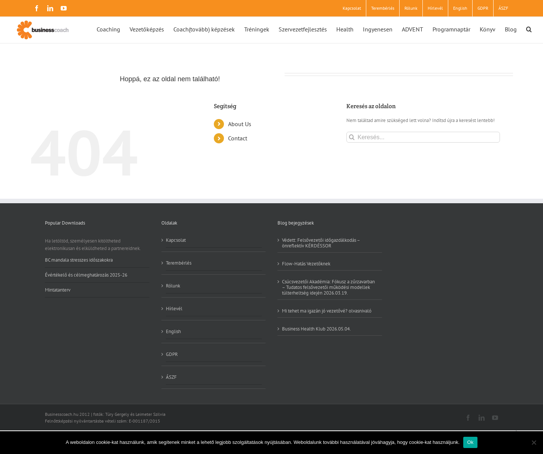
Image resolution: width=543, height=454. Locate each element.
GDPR (172, 354)
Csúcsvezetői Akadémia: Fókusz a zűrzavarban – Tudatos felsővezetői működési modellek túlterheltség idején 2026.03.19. (328, 287)
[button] (529, 28)
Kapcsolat (176, 240)
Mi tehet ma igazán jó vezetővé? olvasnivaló (326, 311)
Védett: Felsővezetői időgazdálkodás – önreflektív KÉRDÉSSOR (321, 243)
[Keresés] (351, 137)
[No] (533, 442)
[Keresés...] (423, 137)
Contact (237, 138)
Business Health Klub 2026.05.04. (316, 329)
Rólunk (173, 286)
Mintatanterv (57, 290)
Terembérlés (178, 263)
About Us (239, 124)
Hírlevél (174, 308)
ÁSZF (171, 377)
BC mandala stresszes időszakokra (79, 260)
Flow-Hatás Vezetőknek (306, 263)
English (173, 331)
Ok (470, 442)
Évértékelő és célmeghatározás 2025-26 (86, 275)
